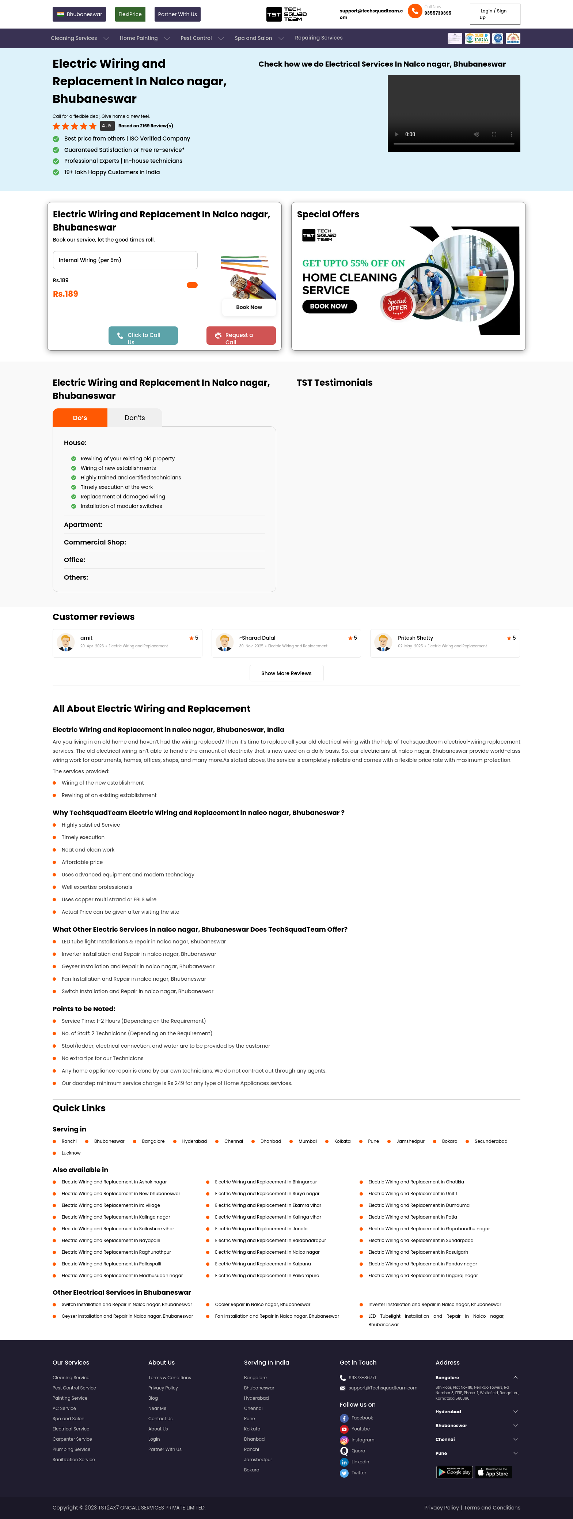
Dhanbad (271, 1141)
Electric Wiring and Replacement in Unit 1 (413, 1193)
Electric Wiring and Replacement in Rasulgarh (418, 1252)
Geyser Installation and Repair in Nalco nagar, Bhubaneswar (127, 1316)
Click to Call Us (144, 338)
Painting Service (70, 1398)
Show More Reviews (286, 673)
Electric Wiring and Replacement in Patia (413, 1217)
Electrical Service (71, 1429)
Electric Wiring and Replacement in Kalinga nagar (116, 1217)
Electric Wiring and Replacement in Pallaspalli (111, 1264)
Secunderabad (491, 1141)
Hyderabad (194, 1141)
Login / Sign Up (492, 14)
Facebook (356, 1418)
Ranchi (69, 1141)
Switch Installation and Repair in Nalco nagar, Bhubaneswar (127, 1304)
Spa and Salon (260, 38)
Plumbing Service (71, 1449)
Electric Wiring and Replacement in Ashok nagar (114, 1182)
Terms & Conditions (169, 1377)
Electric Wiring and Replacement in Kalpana (263, 1264)
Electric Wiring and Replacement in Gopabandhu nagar (429, 1229)
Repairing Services (318, 37)
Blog (153, 1398)
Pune (373, 1141)
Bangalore (153, 1141)
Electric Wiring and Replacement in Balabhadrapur (270, 1240)
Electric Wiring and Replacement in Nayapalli (111, 1240)
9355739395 (437, 13)
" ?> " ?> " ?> (125, 260)
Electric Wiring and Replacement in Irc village (111, 1205)
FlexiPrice (130, 14)
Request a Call (239, 338)
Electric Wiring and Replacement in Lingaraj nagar (423, 1275)
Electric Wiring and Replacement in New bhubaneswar (121, 1193)
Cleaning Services (81, 38)
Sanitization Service (74, 1459)
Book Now (249, 307)
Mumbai (308, 1141)
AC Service (64, 1408)
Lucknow (71, 1153)
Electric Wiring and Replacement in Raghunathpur (116, 1252)
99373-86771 (362, 1377)
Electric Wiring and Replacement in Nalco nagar (267, 1252)
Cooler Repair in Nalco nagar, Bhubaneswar (263, 1304)
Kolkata (342, 1141)
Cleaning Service (71, 1377)
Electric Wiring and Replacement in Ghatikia (416, 1182)
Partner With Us (177, 14)
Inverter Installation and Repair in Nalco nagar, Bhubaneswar (435, 1304)
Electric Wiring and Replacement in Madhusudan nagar (122, 1275)
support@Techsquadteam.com (383, 1388)
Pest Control (203, 38)
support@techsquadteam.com (371, 14)
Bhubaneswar (109, 1141)
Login (154, 1439)
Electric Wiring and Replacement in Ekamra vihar (268, 1205)
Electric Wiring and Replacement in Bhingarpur (266, 1182)
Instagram (357, 1440)
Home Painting (145, 38)
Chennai (233, 1141)
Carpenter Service (72, 1439)
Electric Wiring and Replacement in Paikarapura (267, 1275)
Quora (352, 1451)
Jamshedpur (410, 1141)
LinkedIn (354, 1462)
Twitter (353, 1473)
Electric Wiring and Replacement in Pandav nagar (423, 1264)
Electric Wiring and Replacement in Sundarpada (421, 1240)
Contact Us (160, 1418)
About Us (158, 1429)
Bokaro (449, 1141)
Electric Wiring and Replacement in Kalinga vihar (268, 1217)
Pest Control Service (74, 1388)
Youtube (355, 1429)
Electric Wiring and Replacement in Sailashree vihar (118, 1229)
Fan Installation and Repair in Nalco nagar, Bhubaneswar (277, 1316)
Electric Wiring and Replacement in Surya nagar (267, 1193)
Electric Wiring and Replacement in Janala (261, 1229)
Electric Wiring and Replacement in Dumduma (419, 1205)
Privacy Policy (163, 1388)
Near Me (157, 1408)
